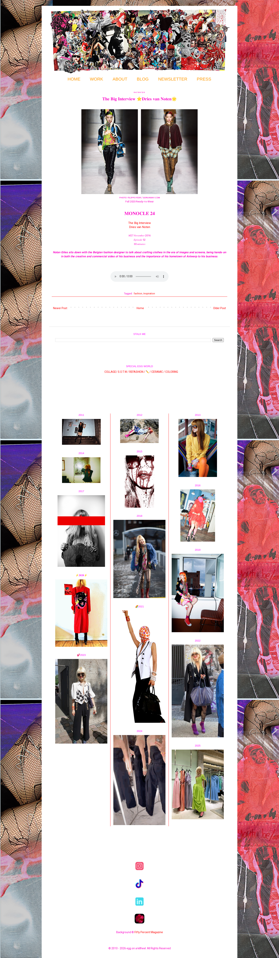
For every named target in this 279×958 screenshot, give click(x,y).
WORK (96, 79)
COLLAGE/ (110, 371)
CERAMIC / (158, 371)
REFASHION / (137, 371)
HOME (74, 79)
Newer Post (60, 308)
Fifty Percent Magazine (148, 932)
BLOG (143, 79)
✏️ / (148, 371)
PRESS (204, 79)
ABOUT (120, 79)
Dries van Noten (139, 227)
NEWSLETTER (172, 79)
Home (140, 308)
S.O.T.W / (123, 371)
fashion (138, 293)
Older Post (219, 308)
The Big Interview (139, 223)
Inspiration (149, 293)
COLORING (171, 371)
